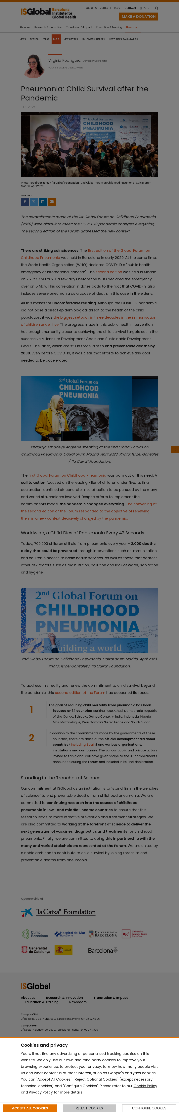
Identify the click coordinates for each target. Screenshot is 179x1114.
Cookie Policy (145, 1085)
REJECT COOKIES (89, 1108)
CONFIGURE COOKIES (149, 1108)
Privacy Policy (41, 1092)
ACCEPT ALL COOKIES (30, 1108)
